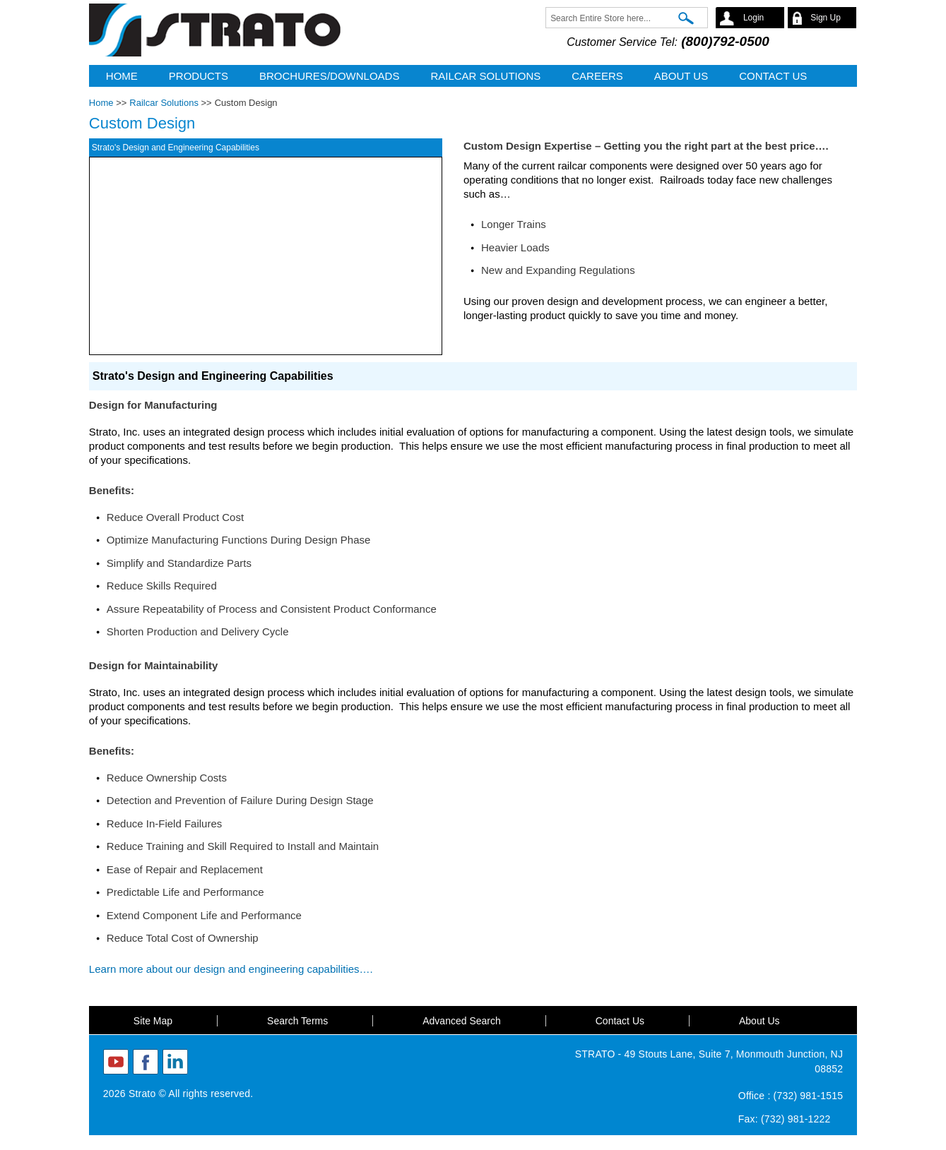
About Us (759, 1020)
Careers (597, 76)
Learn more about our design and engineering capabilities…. (234, 969)
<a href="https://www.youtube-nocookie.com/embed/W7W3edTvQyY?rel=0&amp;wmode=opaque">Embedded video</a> (265, 256)
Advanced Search (461, 1020)
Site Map (153, 1020)
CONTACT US (773, 76)
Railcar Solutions (485, 76)
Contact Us (620, 1020)
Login (753, 18)
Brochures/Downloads (329, 76)
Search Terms (297, 1020)
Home (122, 76)
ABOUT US (681, 76)
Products (198, 76)
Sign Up (825, 18)
